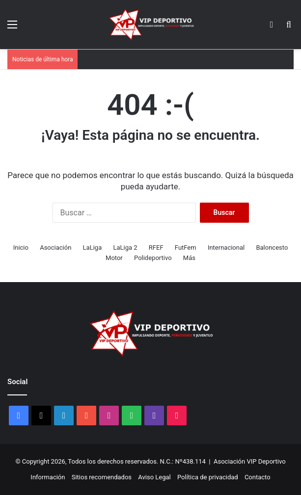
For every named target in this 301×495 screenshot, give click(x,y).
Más (189, 257)
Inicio (20, 247)
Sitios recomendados (102, 477)
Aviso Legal (154, 477)
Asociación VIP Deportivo (250, 461)
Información (47, 477)
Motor (114, 257)
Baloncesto (272, 247)
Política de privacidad (207, 477)
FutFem (185, 247)
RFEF (156, 247)
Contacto (258, 477)
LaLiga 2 (125, 247)
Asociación (55, 247)
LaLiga (92, 247)
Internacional (226, 247)
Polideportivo (153, 257)
